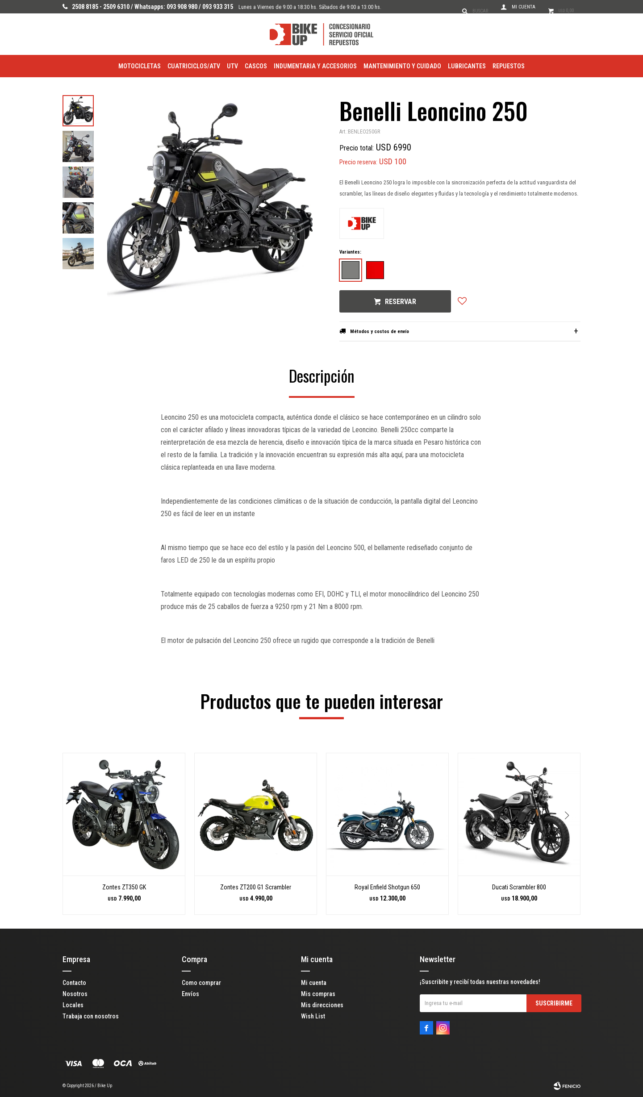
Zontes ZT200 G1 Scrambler (255, 887)
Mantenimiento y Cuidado (402, 66)
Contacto (74, 982)
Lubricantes (467, 66)
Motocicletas (139, 66)
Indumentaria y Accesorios (315, 66)
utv (232, 66)
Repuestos (509, 66)
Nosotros (75, 993)
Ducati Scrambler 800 (519, 887)
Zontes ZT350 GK (124, 887)
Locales (73, 1005)
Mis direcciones (322, 1005)
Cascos (256, 66)
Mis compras (318, 993)
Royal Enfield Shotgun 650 (387, 887)
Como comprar (201, 982)
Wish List (313, 1016)
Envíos (190, 993)
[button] (570, 833)
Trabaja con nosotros (91, 1016)
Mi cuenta (313, 982)
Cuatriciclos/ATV (193, 66)
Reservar (400, 301)
